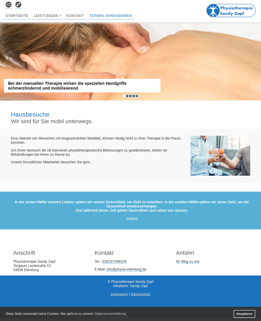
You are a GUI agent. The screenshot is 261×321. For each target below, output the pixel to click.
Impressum (119, 294)
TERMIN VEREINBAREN (110, 16)
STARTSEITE (16, 16)
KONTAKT (75, 16)
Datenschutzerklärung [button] (110, 313)
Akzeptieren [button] (244, 313)
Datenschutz (140, 294)
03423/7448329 (114, 262)
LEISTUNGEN (46, 16)
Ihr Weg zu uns (188, 262)
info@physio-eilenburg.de (126, 269)
